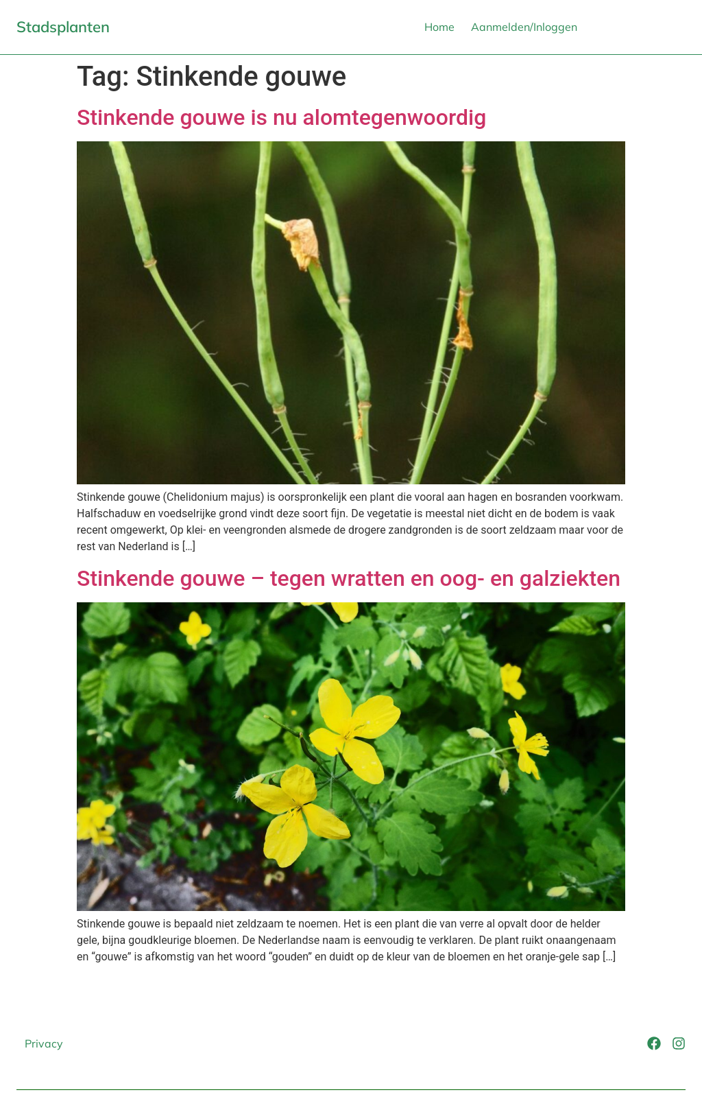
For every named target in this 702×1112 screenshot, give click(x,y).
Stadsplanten (63, 26)
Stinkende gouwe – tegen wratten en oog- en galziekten (348, 578)
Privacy (44, 1043)
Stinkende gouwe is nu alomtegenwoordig (281, 117)
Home (439, 27)
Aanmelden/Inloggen (524, 27)
